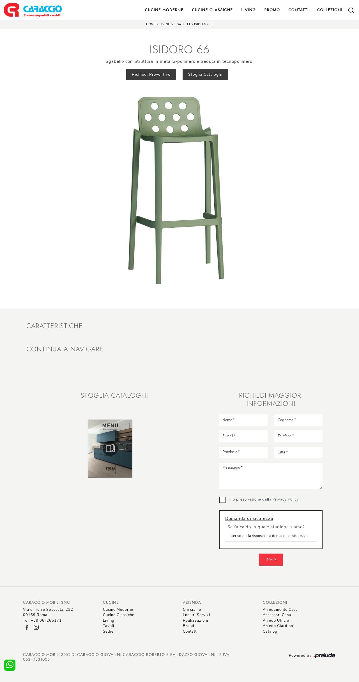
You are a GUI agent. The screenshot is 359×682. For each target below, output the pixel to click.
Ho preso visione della (264, 499)
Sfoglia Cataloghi (205, 74)
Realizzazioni (195, 620)
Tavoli (108, 625)
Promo (272, 10)
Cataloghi (272, 631)
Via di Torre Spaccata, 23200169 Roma (48, 612)
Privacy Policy (286, 499)
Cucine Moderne (164, 10)
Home (150, 24)
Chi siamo (192, 609)
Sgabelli (182, 24)
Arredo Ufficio (276, 620)
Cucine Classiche (212, 10)
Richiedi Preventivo (151, 74)
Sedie (108, 631)
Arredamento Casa (280, 609)
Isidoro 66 (203, 24)
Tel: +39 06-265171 (42, 620)
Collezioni (329, 10)
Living (248, 10)
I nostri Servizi (196, 615)
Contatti (298, 10)
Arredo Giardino (278, 625)
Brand (188, 625)
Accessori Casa (277, 615)
